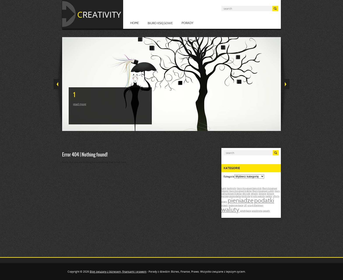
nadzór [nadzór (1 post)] (268, 196)
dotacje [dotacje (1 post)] (270, 194)
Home (134, 23)
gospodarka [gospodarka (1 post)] (235, 196)
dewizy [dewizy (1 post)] (254, 194)
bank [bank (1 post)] (223, 188)
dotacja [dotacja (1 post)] (262, 194)
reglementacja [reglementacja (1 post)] (235, 205)
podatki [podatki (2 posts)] (264, 201)
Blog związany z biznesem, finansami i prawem (118, 271)
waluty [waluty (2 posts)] (230, 210)
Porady (187, 23)
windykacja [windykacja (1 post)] (245, 211)
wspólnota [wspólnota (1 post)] (257, 211)
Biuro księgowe (160, 23)
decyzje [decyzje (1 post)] (246, 194)
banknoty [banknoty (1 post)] (231, 188)
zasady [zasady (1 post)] (266, 211)
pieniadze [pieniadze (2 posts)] (241, 201)
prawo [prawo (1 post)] (224, 205)
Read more (79, 104)
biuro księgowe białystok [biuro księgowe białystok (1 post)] (249, 188)
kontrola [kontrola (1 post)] (246, 196)
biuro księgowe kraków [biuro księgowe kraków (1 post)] (240, 191)
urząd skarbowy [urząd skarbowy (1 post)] (255, 205)
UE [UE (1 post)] (245, 205)
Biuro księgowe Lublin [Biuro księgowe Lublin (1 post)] (263, 191)
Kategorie (229, 176)
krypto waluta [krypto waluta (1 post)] (258, 196)
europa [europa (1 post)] (225, 196)
